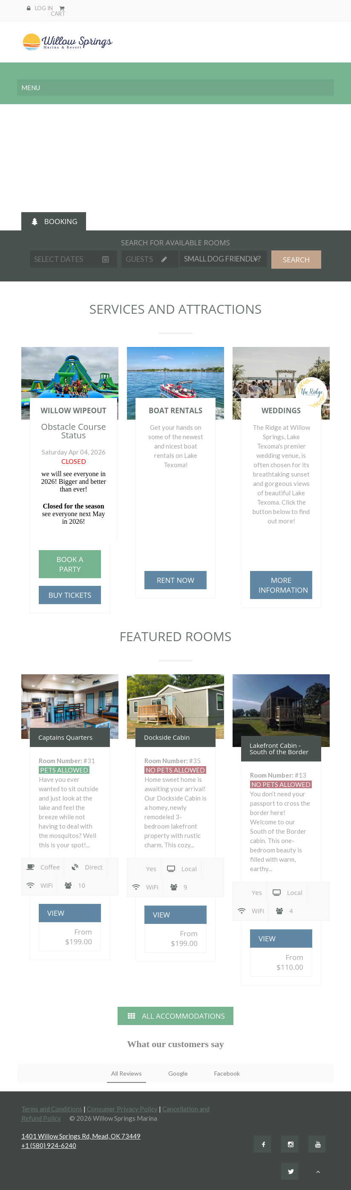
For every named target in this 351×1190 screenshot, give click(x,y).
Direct (86, 867)
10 (74, 885)
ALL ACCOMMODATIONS (175, 1016)
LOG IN (44, 8)
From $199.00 (78, 936)
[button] (17, 1091)
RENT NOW (175, 580)
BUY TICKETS (70, 595)
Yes (144, 868)
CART (58, 11)
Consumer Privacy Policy (122, 1109)
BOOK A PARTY (69, 564)
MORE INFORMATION (283, 585)
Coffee (43, 867)
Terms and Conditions (51, 1109)
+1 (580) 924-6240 (48, 1145)
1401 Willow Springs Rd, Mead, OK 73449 (81, 1136)
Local (182, 869)
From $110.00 (289, 962)
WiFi (39, 886)
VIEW (55, 913)
